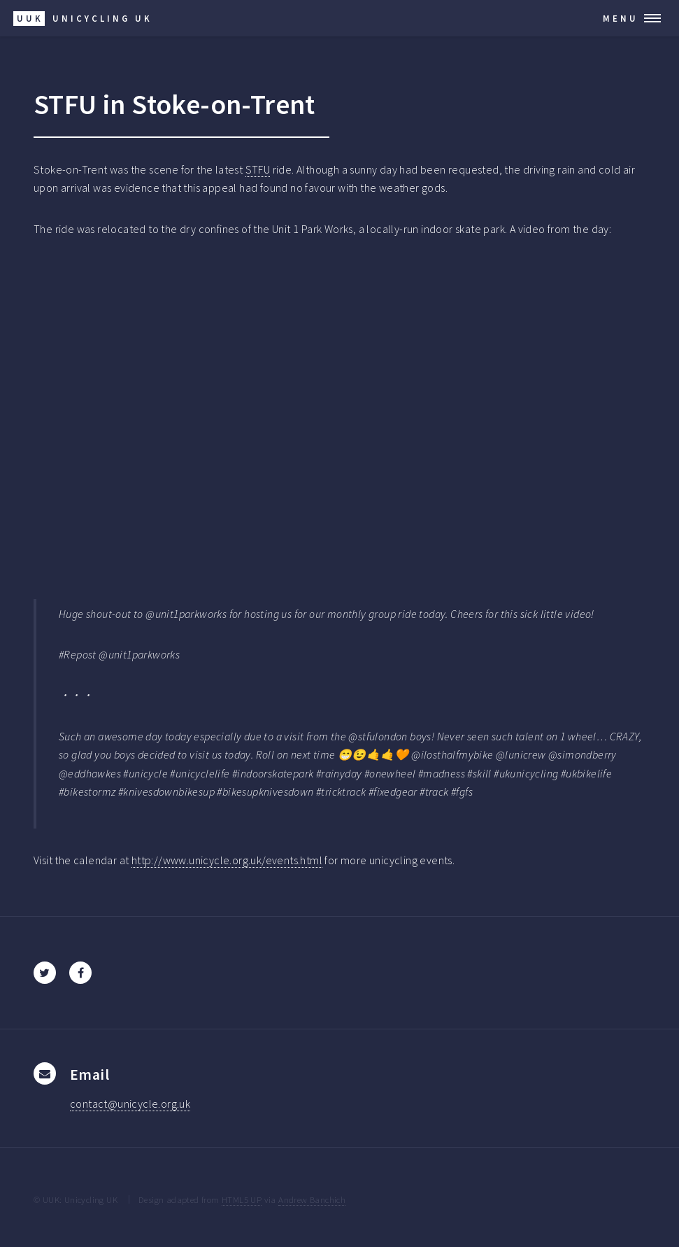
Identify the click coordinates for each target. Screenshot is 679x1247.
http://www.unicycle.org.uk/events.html (226, 860)
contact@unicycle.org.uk (130, 1104)
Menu (620, 18)
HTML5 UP (242, 1199)
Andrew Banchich (311, 1199)
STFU (258, 169)
